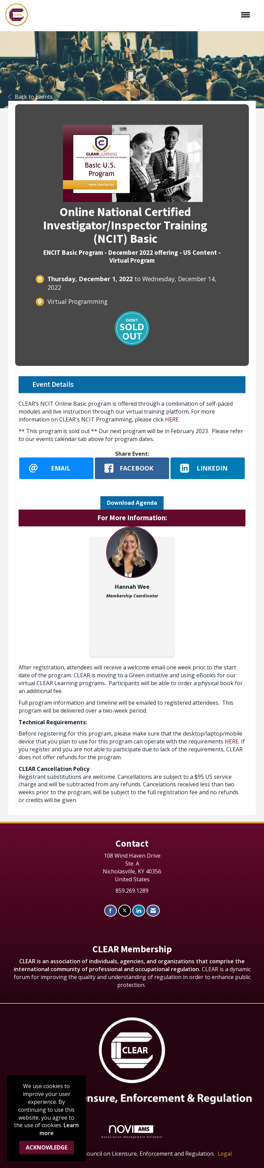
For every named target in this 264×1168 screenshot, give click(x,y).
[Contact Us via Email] (153, 911)
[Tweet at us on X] (124, 911)
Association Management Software (132, 1131)
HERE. (172, 419)
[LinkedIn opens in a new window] (207, 468)
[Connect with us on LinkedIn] (138, 911)
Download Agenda (132, 502)
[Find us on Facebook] (110, 911)
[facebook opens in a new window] (132, 468)
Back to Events (30, 96)
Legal (225, 1153)
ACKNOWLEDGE (46, 1147)
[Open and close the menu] (142, 15)
